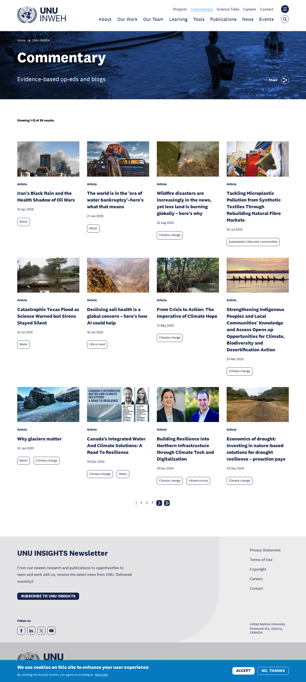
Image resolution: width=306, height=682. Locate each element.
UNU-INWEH (41, 40)
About (105, 19)
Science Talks (228, 9)
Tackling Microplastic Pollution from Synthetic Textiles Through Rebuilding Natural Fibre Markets (254, 206)
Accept (243, 672)
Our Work (127, 19)
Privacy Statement (265, 550)
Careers (249, 9)
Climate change (169, 235)
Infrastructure (198, 481)
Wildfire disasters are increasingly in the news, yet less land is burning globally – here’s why (184, 203)
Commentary (202, 9)
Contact (266, 9)
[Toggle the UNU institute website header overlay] (285, 9)
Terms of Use (261, 559)
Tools (198, 19)
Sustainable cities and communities (253, 242)
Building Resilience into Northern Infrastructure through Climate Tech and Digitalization (185, 449)
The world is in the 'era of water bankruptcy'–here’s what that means (115, 199)
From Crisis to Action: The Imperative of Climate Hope (187, 312)
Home (21, 40)
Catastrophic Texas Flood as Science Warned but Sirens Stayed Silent (48, 316)
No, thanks (273, 672)
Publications (223, 19)
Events (266, 19)
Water (23, 222)
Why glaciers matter (39, 439)
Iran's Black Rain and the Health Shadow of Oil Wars (46, 196)
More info (101, 676)
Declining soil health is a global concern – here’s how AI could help (117, 316)
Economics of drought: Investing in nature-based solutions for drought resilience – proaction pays (256, 449)
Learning (178, 19)
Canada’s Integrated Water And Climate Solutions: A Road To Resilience (116, 445)
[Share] (285, 80)
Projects (180, 9)
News (247, 19)
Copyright (258, 569)
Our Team (153, 19)
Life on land (97, 344)
